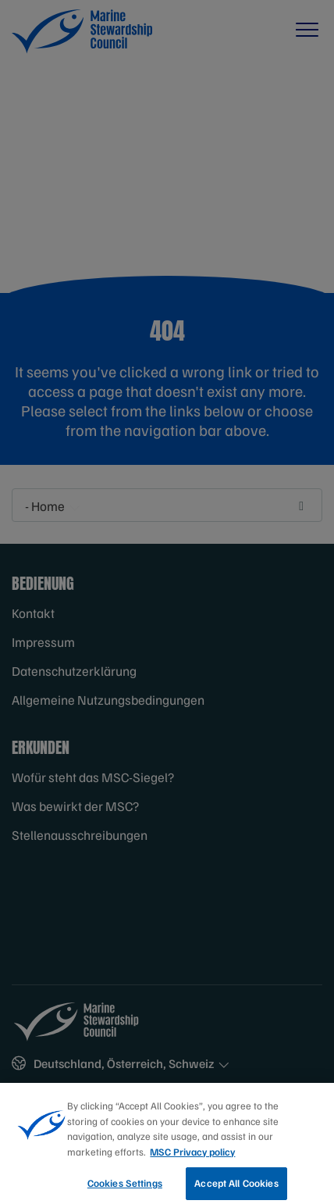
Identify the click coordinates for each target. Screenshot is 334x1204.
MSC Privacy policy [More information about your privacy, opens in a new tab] (192, 1158)
